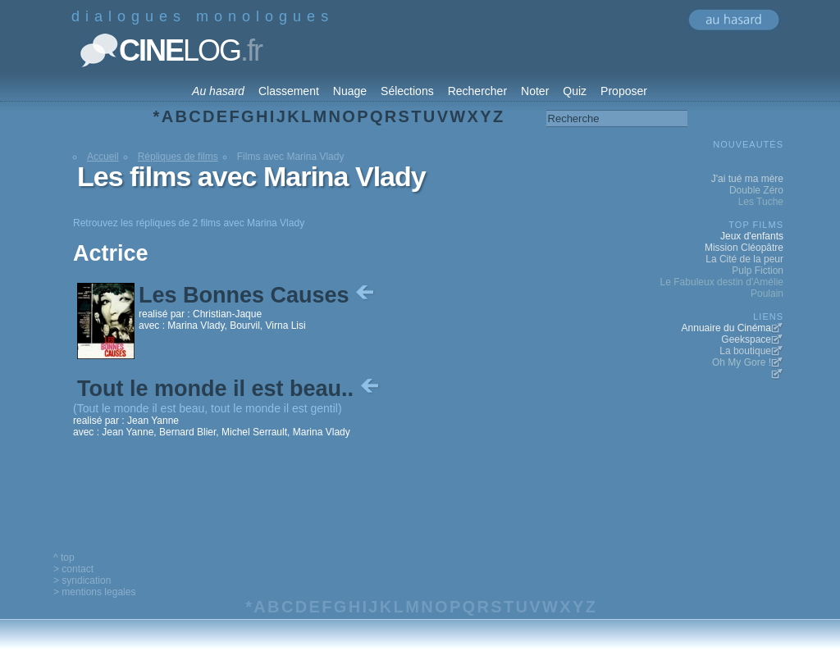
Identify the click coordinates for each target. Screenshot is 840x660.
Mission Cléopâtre (744, 247)
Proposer (623, 91)
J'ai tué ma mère (747, 178)
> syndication (82, 580)
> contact (73, 569)
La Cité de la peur (744, 259)
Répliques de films (178, 156)
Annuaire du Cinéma (726, 328)
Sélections (407, 91)
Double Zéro (756, 190)
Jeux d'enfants (751, 236)
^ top (64, 557)
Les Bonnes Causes (258, 295)
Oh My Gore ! (741, 362)
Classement (288, 91)
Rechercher (477, 91)
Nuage (350, 91)
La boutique (745, 351)
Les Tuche (760, 201)
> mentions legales (94, 592)
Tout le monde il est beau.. (229, 388)
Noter (535, 91)
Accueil (103, 156)
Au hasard (218, 91)
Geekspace (746, 339)
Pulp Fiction (757, 270)
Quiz (575, 91)
